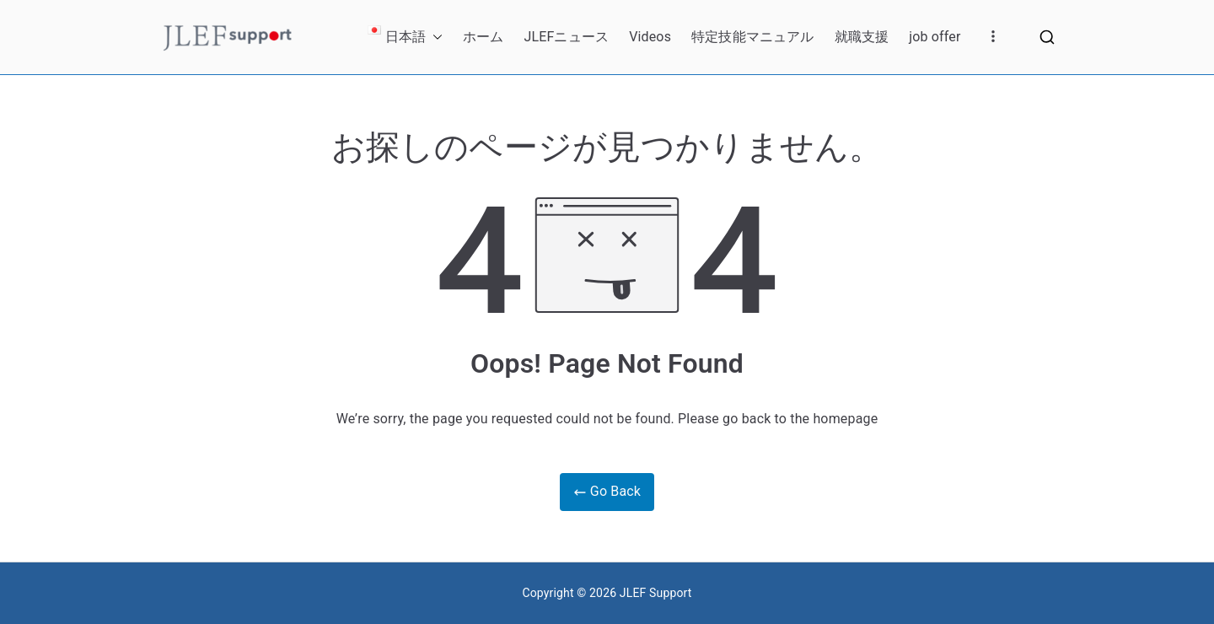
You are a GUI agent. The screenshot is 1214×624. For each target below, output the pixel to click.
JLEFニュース (566, 37)
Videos (650, 37)
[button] (434, 37)
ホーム (483, 37)
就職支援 (862, 37)
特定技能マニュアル (752, 37)
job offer (934, 37)
